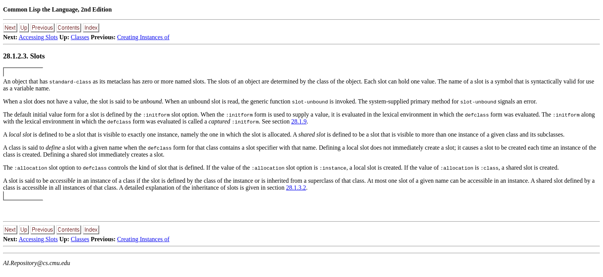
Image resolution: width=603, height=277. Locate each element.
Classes (80, 37)
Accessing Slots (38, 37)
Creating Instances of (143, 37)
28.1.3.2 (296, 187)
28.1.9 (298, 121)
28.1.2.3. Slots (24, 56)
